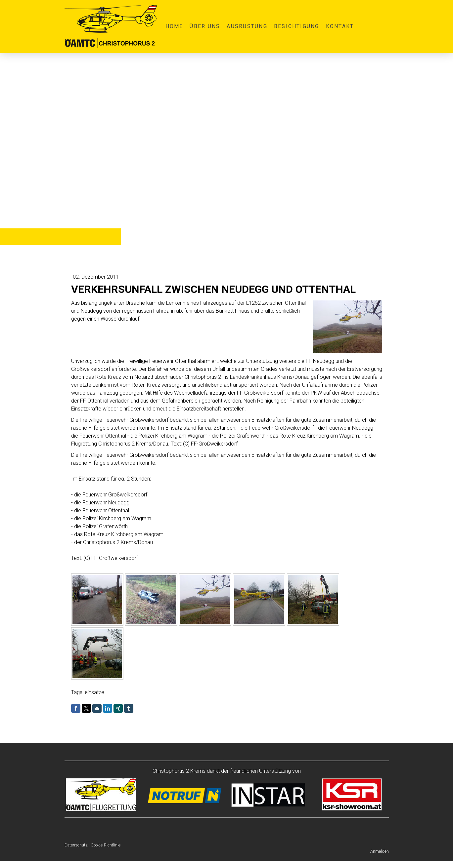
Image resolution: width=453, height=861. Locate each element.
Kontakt (340, 26)
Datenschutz (76, 844)
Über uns (205, 26)
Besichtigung (296, 26)
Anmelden (379, 851)
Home (174, 26)
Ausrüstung (247, 26)
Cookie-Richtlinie (105, 844)
